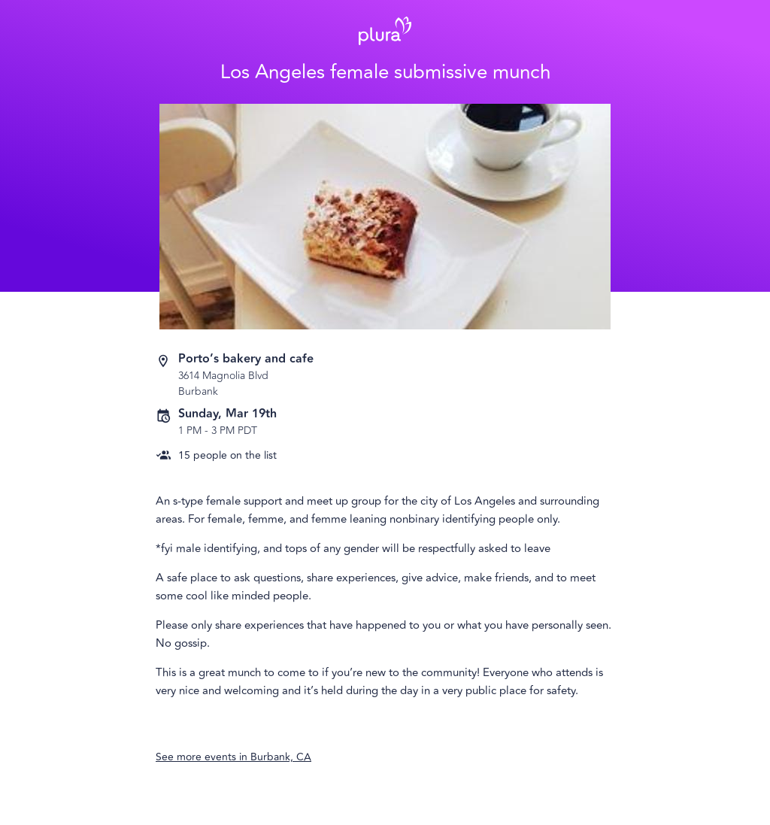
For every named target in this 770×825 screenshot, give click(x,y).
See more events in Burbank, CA (233, 757)
